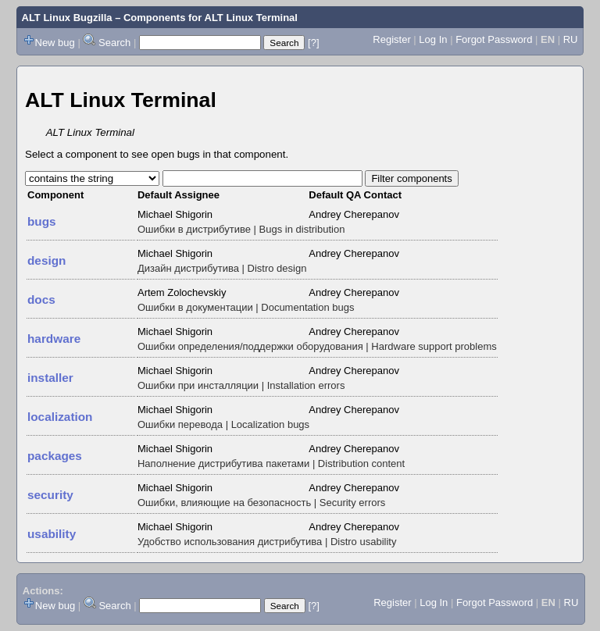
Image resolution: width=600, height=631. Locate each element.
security (50, 494)
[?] (313, 42)
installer (50, 377)
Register (391, 39)
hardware (53, 338)
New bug (55, 42)
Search (114, 42)
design (46, 260)
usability (51, 533)
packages (54, 455)
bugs (41, 221)
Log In (433, 39)
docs (41, 299)
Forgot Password (493, 39)
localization (59, 416)
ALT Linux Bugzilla (67, 17)
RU (570, 39)
